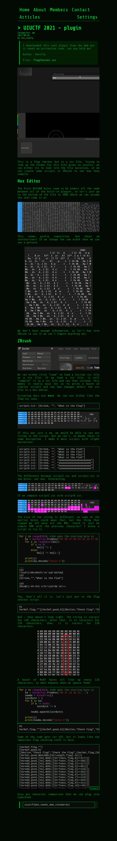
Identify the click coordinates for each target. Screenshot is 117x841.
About (39, 10)
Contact (81, 10)
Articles (29, 17)
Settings (87, 17)
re (33, 33)
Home (24, 10)
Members (59, 10)
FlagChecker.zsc (45, 60)
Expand (94, 814)
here (51, 395)
